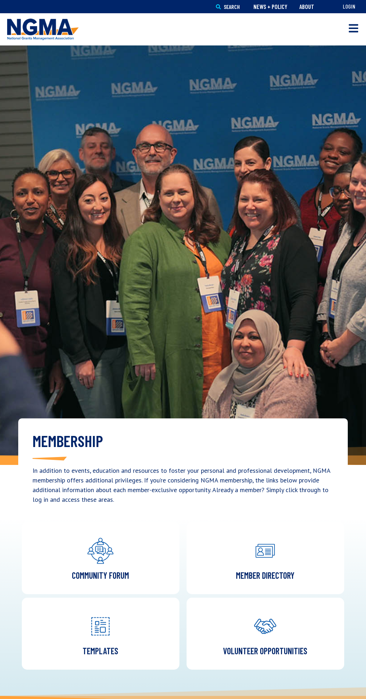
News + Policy (270, 6)
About (306, 6)
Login (349, 6)
